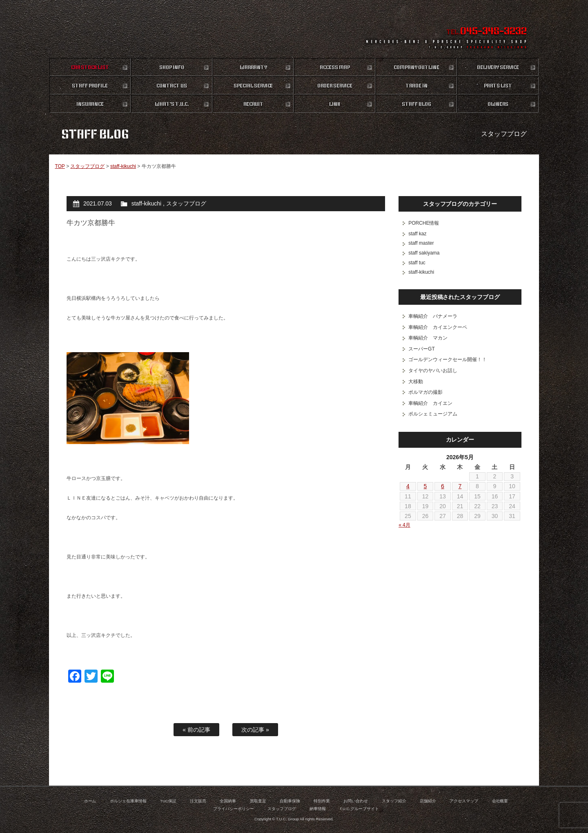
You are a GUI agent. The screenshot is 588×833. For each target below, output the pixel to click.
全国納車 (228, 801)
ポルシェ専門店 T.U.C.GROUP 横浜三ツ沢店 (294, 28)
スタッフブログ (87, 166)
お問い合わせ (355, 801)
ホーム (90, 801)
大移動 (415, 381)
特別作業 (322, 801)
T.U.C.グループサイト (359, 808)
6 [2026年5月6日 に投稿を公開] (442, 486)
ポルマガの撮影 (425, 392)
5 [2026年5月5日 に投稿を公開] (425, 486)
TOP (60, 166)
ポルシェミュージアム (432, 414)
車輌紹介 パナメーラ (432, 316)
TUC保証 (168, 801)
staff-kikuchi (123, 166)
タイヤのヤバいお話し (432, 370)
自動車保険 (290, 801)
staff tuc (416, 263)
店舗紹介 (428, 801)
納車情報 (318, 808)
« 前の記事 (196, 729)
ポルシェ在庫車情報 (128, 801)
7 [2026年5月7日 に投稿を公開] (460, 486)
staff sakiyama (423, 253)
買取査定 (258, 801)
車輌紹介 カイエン (430, 403)
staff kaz (417, 234)
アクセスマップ (464, 801)
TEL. (486, 32)
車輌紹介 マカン (428, 338)
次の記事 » (255, 729)
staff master (421, 243)
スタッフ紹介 (394, 801)
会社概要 (500, 801)
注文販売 (198, 801)
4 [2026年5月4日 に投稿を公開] (408, 486)
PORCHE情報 (423, 223)
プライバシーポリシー (233, 808)
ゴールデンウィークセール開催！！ (447, 359)
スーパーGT (421, 349)
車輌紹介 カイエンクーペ (437, 327)
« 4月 (404, 525)
